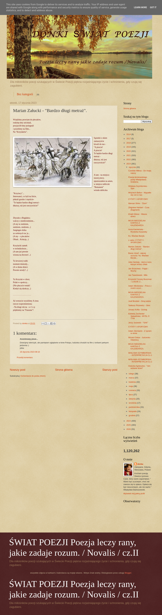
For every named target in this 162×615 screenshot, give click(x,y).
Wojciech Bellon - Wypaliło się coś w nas (139, 193)
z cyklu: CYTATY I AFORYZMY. (136, 241)
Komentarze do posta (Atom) (33, 376)
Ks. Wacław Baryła (136, 236)
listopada (133, 411)
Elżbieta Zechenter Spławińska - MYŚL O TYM (138, 316)
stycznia (132, 167)
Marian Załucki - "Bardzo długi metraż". (139, 248)
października (134, 407)
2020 (128, 151)
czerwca (132, 390)
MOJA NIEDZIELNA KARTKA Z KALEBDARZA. (136, 346)
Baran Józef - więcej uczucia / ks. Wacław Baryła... (138, 255)
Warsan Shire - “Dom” (137, 203)
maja (131, 386)
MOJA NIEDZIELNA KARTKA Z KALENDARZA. (136, 294)
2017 (128, 138)
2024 (128, 421)
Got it (153, 7)
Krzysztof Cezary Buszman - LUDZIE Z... (140, 280)
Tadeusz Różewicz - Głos (139, 305)
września (133, 403)
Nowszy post (17, 369)
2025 (128, 425)
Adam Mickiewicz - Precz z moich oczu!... (139, 287)
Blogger (128, 573)
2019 (128, 147)
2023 (128, 164)
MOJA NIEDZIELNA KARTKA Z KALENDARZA (136, 222)
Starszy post (109, 369)
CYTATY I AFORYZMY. (138, 199)
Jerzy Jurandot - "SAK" (138, 323)
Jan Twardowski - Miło (137, 275)
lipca (131, 394)
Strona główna (64, 369)
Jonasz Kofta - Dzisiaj (137, 309)
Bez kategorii (25, 94)
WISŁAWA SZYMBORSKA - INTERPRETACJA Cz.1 (140, 354)
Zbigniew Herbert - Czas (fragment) (138, 208)
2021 (128, 155)
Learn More (140, 7)
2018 (128, 143)
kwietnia (132, 382)
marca (132, 378)
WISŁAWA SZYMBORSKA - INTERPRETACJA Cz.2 (140, 360)
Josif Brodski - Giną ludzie (139, 301)
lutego (132, 374)
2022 (128, 159)
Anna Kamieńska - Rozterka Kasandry (137, 230)
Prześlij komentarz (25, 357)
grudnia (132, 415)
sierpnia (132, 399)
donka (140, 464)
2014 (128, 134)
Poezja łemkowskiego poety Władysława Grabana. (137, 179)
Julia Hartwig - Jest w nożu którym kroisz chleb (139, 263)
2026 (128, 429)
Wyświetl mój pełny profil (134, 493)
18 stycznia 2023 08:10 (30, 352)
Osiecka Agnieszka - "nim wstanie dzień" (139, 367)
